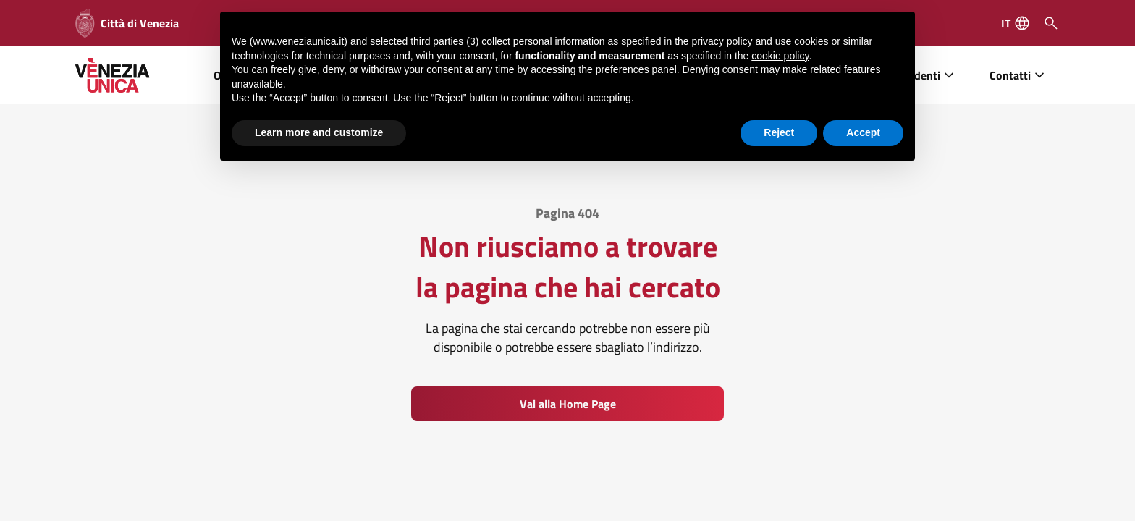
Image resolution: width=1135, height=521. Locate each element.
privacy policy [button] (722, 40)
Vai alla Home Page (568, 403)
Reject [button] (779, 131)
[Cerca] (1051, 23)
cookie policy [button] (780, 55)
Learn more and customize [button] (319, 131)
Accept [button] (863, 131)
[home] (112, 75)
